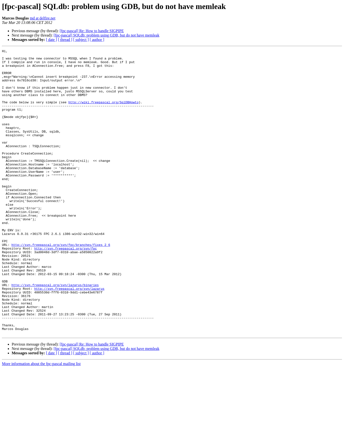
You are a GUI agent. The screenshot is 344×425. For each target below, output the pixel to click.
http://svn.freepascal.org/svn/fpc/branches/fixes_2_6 (60, 284)
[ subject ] (81, 40)
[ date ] (51, 40)
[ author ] (97, 40)
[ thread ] (65, 40)
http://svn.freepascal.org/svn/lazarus (69, 337)
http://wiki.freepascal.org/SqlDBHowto (103, 113)
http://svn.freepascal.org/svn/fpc (65, 288)
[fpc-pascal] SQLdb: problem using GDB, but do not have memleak (106, 35)
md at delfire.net (42, 18)
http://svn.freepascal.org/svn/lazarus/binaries (55, 332)
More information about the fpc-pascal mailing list (41, 421)
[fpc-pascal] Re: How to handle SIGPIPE (92, 31)
